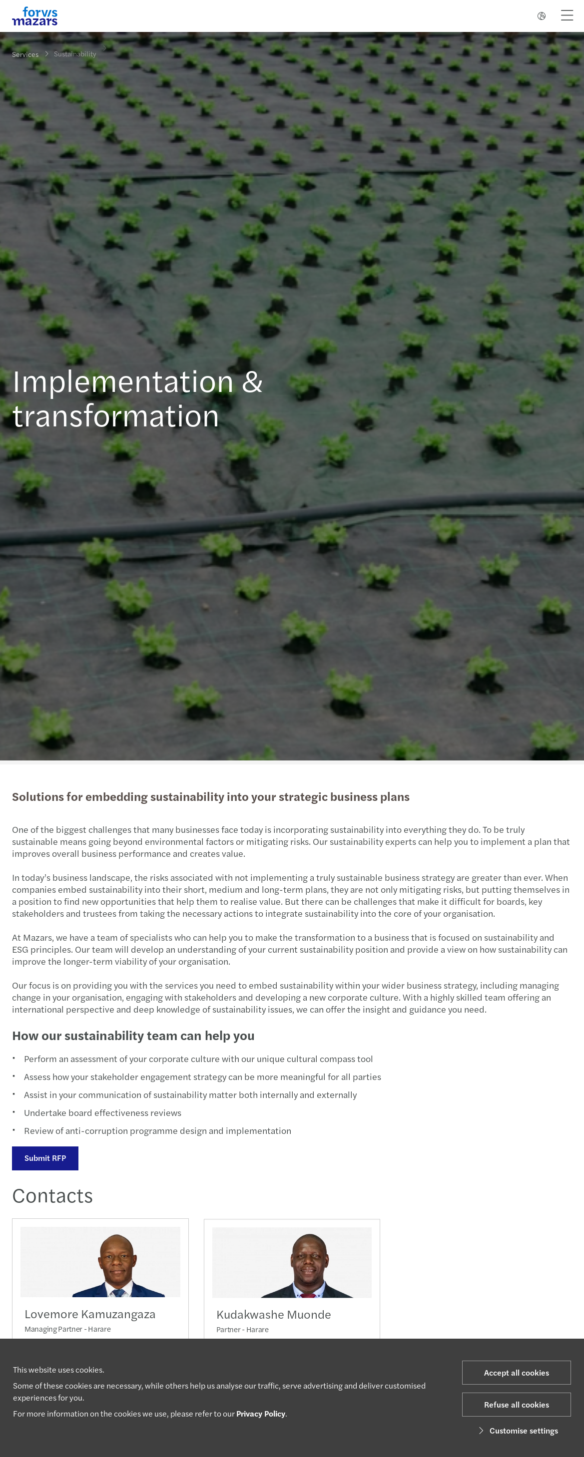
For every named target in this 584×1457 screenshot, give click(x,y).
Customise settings (517, 1430)
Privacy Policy (260, 1413)
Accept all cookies (516, 1372)
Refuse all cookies (516, 1404)
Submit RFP (44, 1157)
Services (25, 54)
